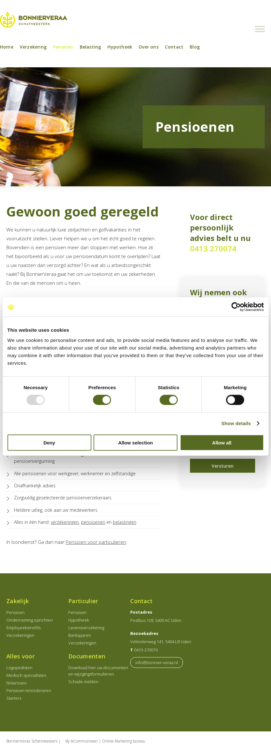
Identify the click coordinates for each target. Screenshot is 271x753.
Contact (174, 49)
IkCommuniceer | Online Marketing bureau (108, 743)
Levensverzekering (86, 629)
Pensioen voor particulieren (96, 544)
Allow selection (135, 442)
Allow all (222, 442)
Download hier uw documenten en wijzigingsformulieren (98, 673)
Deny (49, 442)
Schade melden (83, 683)
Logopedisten (19, 669)
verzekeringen (65, 524)
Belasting (90, 49)
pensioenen (93, 524)
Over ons (149, 49)
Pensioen (63, 49)
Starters (13, 700)
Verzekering (33, 49)
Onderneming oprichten (29, 622)
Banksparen (79, 637)
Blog (195, 49)
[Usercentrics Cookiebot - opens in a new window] (236, 307)
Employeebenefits (23, 629)
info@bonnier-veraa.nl (156, 664)
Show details (236, 423)
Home (6, 49)
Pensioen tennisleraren (28, 692)
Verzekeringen (20, 637)
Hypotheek (119, 49)
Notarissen (16, 685)
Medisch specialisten (26, 677)
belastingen (124, 524)
